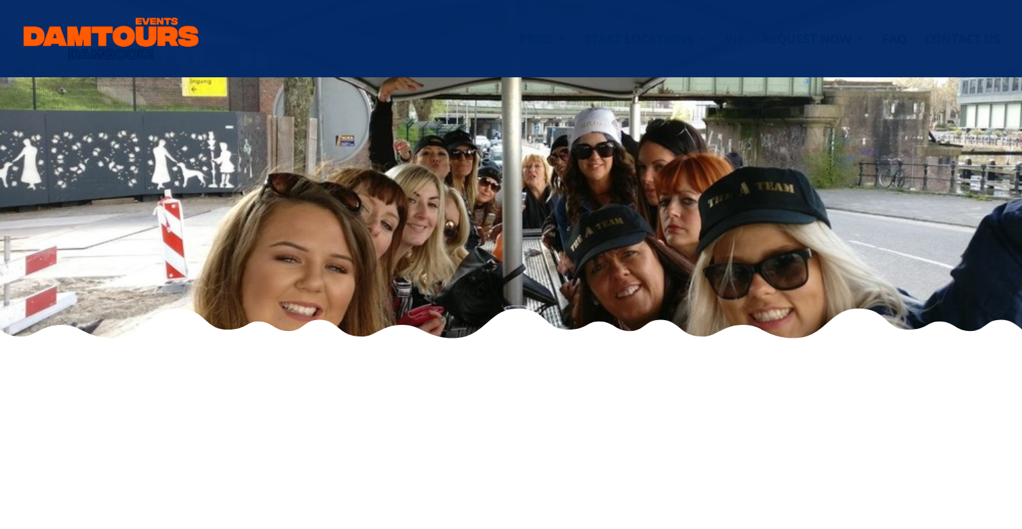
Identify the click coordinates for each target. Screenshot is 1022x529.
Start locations (639, 40)
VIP (735, 40)
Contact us (962, 40)
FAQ (894, 40)
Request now (806, 40)
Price (536, 40)
